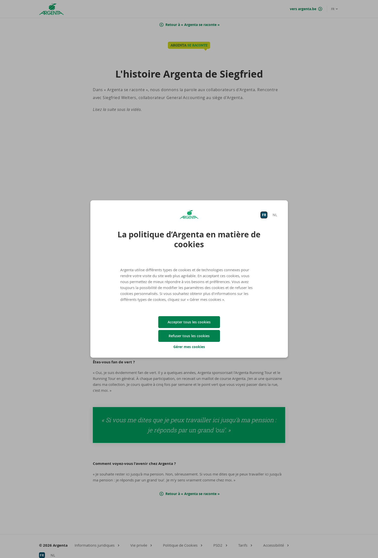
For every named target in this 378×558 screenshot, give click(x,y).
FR (264, 214)
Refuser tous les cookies (189, 335)
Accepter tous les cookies (189, 322)
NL (275, 214)
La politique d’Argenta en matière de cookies (189, 239)
